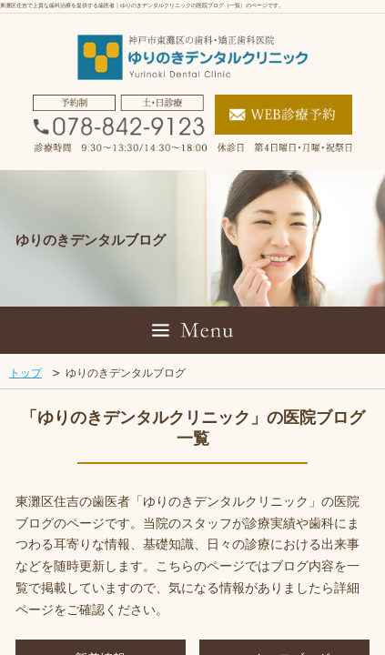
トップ (25, 373)
